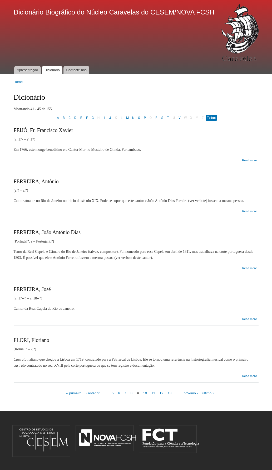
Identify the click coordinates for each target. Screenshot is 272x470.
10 (145, 393)
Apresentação (27, 70)
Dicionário (52, 70)
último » (208, 393)
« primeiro (74, 393)
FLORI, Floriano (32, 340)
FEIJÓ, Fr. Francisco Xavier (43, 130)
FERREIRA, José (32, 289)
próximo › (191, 393)
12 (161, 393)
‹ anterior (93, 393)
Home (18, 82)
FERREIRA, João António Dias (47, 232)
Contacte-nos (76, 70)
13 (169, 393)
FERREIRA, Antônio (36, 181)
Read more (249, 160)
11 (153, 393)
